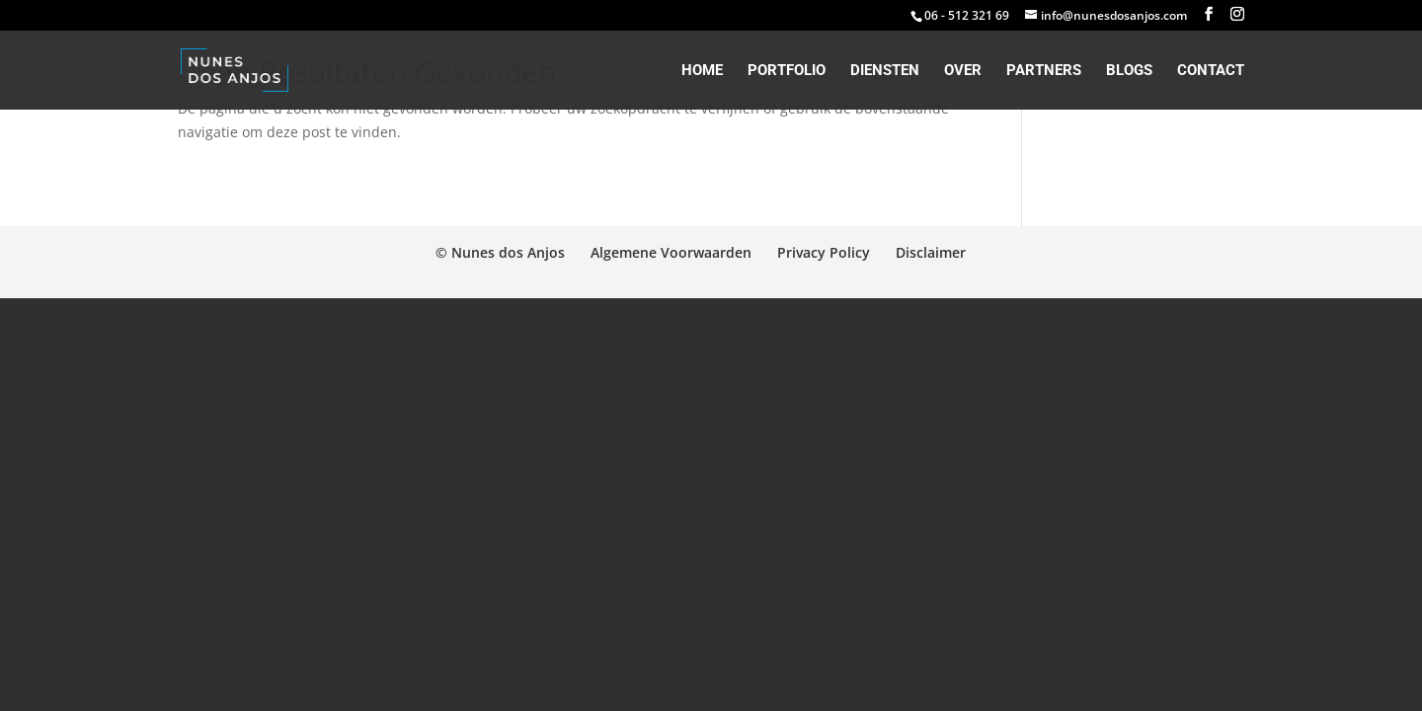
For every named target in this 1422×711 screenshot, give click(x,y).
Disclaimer (931, 252)
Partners (1043, 71)
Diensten (884, 71)
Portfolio (787, 71)
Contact (1210, 71)
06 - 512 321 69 (966, 15)
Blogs (1129, 71)
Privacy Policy (823, 252)
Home (702, 71)
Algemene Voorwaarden (671, 252)
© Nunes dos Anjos (500, 252)
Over (963, 71)
